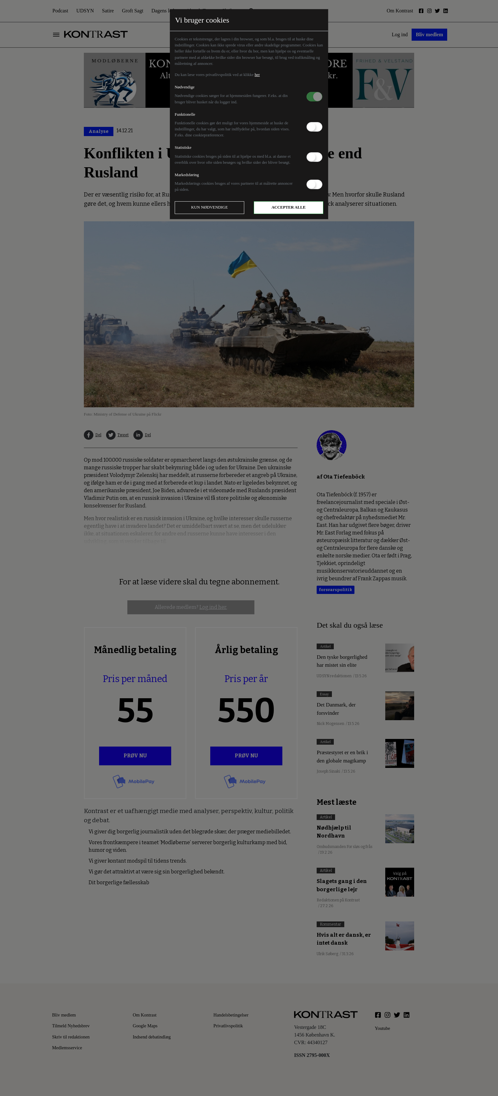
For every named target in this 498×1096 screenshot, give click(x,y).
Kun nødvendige (209, 207)
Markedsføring (187, 175)
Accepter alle (289, 207)
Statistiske (183, 147)
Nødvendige (185, 87)
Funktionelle (185, 114)
